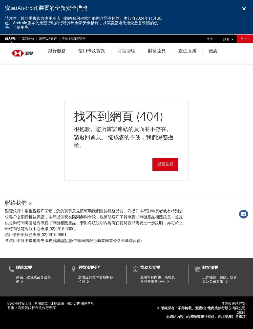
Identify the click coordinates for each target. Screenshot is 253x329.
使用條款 (41, 303)
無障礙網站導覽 (233, 303)
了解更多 (21, 27)
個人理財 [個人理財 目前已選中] (11, 38)
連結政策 (57, 303)
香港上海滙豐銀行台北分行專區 (31, 308)
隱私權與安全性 (19, 303)
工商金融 (28, 38)
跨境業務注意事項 (232, 317)
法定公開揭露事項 (80, 303)
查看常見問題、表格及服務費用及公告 (157, 279)
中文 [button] (213, 38)
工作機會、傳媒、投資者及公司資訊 (219, 279)
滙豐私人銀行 (48, 38)
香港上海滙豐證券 (74, 38)
